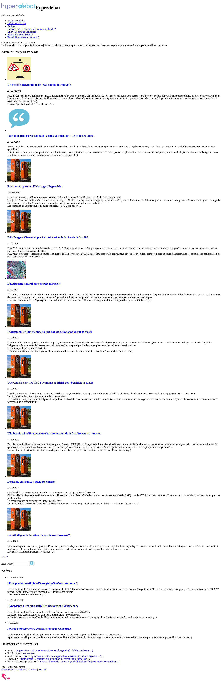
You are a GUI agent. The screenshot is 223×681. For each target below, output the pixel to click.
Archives (11, 26)
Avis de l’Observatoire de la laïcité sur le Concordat (39, 628)
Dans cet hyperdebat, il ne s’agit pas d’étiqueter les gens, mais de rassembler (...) (80, 661)
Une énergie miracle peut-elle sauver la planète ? (31, 29)
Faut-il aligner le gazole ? (20, 34)
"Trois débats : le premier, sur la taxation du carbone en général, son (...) (55, 659)
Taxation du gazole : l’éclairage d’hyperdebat (35, 186)
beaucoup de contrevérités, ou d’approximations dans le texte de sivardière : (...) (63, 656)
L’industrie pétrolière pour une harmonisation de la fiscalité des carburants (53, 433)
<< (2, 557)
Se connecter (21, 669)
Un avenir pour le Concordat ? (22, 31)
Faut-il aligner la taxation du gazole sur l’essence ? (38, 535)
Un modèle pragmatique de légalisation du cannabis (39, 84)
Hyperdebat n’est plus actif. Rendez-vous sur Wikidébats (42, 605)
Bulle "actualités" (16, 20)
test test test (29, 653)
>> (7, 557)
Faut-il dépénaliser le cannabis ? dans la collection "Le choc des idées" (50, 135)
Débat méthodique (16, 23)
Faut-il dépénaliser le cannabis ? (23, 37)
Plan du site (7, 669)
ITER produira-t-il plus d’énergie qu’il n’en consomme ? (42, 583)
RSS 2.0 (42, 669)
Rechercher (7, 563)
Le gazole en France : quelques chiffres (31, 481)
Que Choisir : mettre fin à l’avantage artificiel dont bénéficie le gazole (50, 382)
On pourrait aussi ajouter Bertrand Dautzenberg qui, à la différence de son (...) (54, 650)
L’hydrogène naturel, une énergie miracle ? (34, 283)
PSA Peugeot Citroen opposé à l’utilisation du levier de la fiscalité (47, 237)
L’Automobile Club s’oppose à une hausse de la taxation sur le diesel (49, 331)
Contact (33, 669)
